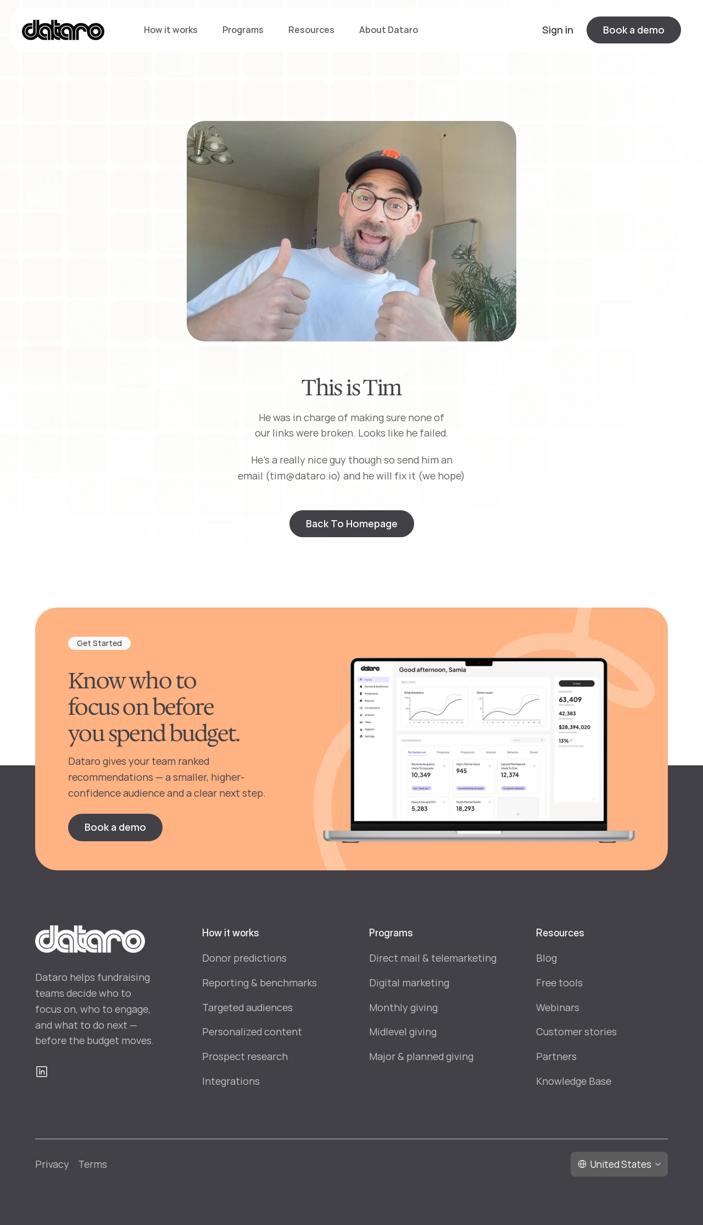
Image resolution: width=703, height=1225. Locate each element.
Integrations (231, 1081)
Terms (92, 1164)
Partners (556, 1056)
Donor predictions (244, 957)
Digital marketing (409, 982)
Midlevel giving (403, 1031)
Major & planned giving (421, 1056)
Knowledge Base (573, 1081)
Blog (546, 957)
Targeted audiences (247, 1007)
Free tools (559, 982)
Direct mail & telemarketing (432, 957)
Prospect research (245, 1056)
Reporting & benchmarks (259, 982)
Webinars (557, 1007)
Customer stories (576, 1031)
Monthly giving (403, 1007)
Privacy (52, 1164)
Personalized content (252, 1031)
